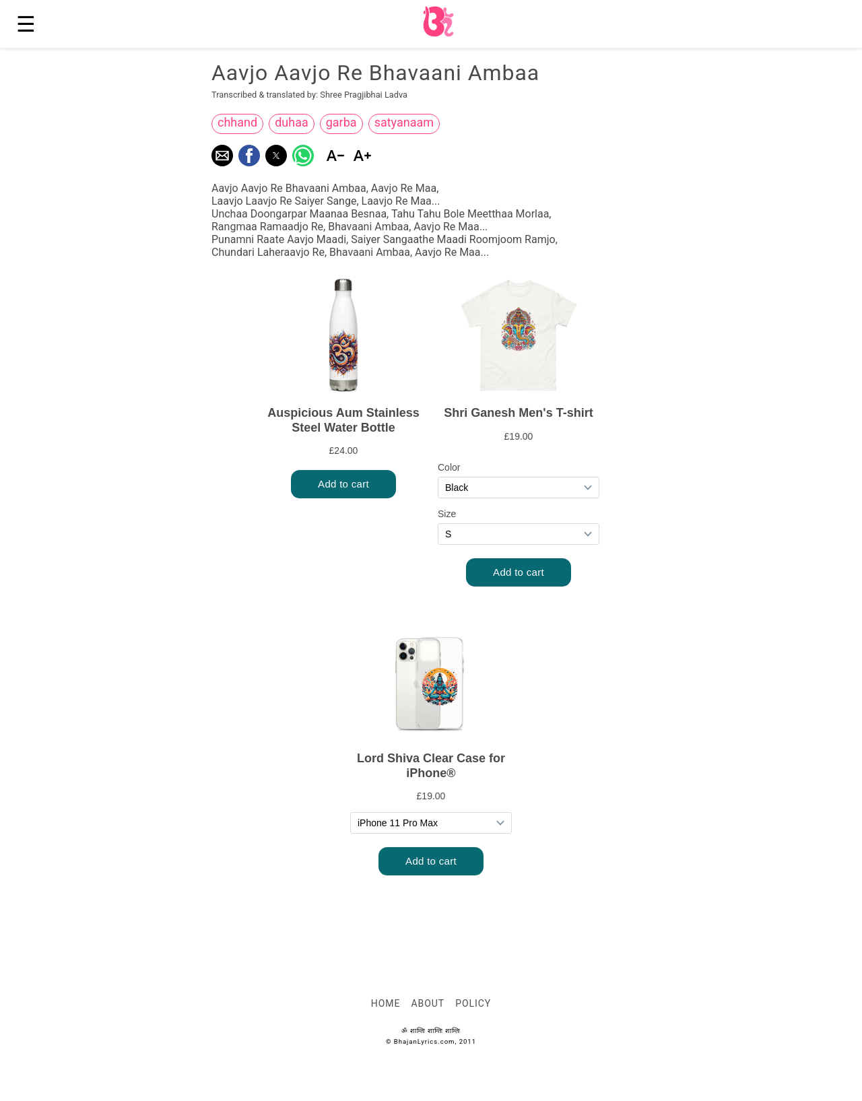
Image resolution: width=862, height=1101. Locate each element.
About (427, 1003)
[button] (222, 155)
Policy (473, 1003)
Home (386, 1003)
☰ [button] (26, 24)
